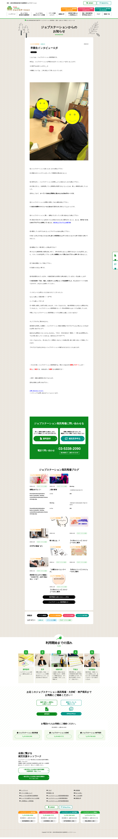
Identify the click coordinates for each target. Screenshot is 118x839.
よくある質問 (78, 797)
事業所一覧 (107, 14)
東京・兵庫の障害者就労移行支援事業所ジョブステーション (22, 3)
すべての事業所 (43, 616)
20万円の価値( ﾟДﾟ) (36, 547)
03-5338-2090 (69, 449)
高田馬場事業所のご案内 (27, 822)
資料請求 (45, 439)
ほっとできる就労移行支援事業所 (24, 14)
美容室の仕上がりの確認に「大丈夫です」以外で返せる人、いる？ (38, 578)
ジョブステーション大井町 (48, 814)
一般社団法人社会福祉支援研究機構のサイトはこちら (34, 778)
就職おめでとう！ (35, 490)
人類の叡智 (53, 490)
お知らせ (43, 44)
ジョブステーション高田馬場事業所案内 (58, 797)
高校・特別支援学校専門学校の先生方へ (87, 14)
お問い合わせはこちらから (36, 390)
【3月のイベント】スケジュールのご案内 (79, 571)
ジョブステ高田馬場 (34, 44)
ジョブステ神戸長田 (83, 616)
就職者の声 (61, 14)
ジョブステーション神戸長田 (69, 814)
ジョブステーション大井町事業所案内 (57, 799)
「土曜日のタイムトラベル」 (58, 571)
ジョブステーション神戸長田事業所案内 (58, 802)
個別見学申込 (72, 439)
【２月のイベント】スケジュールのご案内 (58, 591)
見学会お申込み (71, 715)
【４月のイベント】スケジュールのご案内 (78, 542)
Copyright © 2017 (46, 834)
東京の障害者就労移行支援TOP (33, 20)
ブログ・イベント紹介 (42, 487)
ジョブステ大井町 (69, 616)
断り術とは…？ (55, 541)
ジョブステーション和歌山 (90, 814)
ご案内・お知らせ (59, 20)
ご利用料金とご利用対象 (27, 802)
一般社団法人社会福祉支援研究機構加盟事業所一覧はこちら (33, 771)
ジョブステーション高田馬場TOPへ (59, 602)
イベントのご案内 (51, 621)
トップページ (11, 14)
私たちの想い (78, 794)
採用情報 (77, 791)
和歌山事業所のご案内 (90, 822)
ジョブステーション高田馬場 (47, 20)
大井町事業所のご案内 (48, 822)
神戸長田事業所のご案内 (69, 822)
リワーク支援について (52, 14)
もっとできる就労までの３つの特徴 (39, 14)
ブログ (98, 14)
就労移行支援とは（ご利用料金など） (73, 14)
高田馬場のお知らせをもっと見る (59, 597)
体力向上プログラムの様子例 (62, 222)
